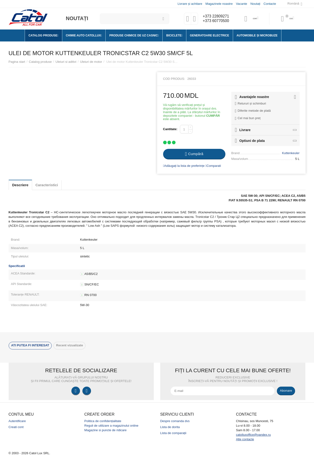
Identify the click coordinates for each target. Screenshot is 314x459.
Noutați (255, 4)
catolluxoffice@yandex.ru (253, 434)
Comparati (213, 166)
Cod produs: (174, 79)
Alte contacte (245, 439)
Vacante (241, 4)
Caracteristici (53, 185)
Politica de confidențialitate (102, 421)
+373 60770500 (215, 21)
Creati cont (16, 427)
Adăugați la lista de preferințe (184, 166)
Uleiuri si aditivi (66, 62)
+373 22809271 (215, 16)
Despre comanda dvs (175, 421)
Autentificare (17, 421)
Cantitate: (170, 129)
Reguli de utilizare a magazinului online (111, 425)
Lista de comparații (173, 433)
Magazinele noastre (219, 4)
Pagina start (17, 62)
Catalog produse (40, 62)
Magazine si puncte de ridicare (105, 430)
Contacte (269, 4)
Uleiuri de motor (91, 62)
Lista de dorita (170, 427)
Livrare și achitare (189, 4)
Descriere (22, 185)
